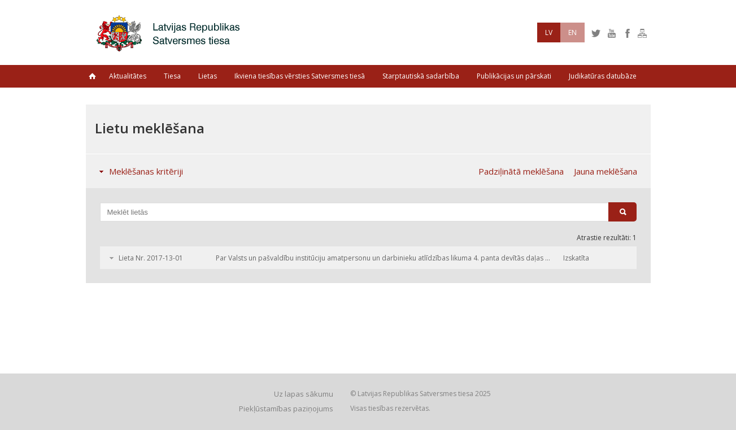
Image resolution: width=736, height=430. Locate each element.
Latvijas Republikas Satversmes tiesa (171, 32)
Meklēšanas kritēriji (138, 171)
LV (548, 32)
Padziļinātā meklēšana (521, 171)
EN (572, 32)
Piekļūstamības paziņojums (286, 408)
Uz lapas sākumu (303, 394)
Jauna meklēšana (605, 171)
